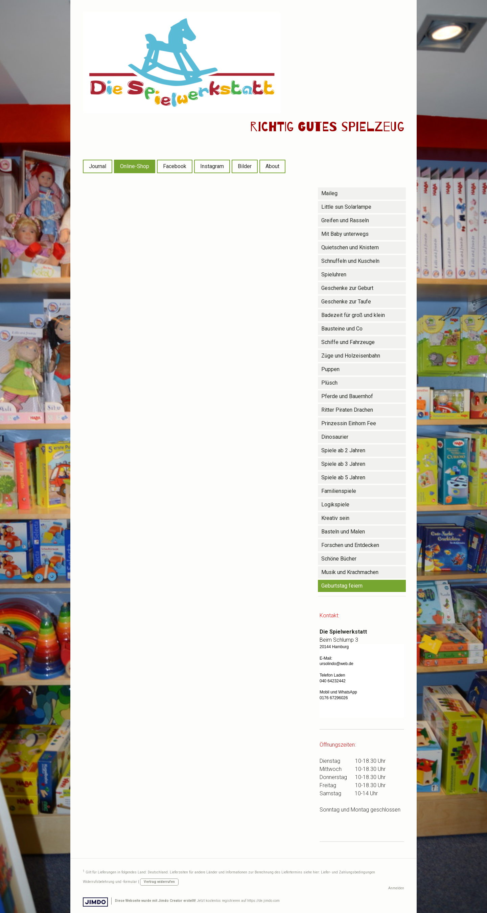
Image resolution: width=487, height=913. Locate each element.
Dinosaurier (334, 437)
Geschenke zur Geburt (347, 288)
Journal (97, 166)
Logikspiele (335, 504)
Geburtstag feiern (342, 586)
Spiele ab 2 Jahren (343, 450)
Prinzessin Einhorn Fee (348, 423)
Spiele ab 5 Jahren (343, 477)
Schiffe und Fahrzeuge (348, 342)
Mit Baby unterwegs (345, 234)
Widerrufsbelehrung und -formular (110, 882)
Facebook (174, 166)
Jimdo (95, 902)
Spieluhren (333, 274)
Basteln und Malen (343, 531)
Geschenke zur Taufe (346, 301)
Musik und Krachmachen (349, 572)
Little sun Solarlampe (346, 207)
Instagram (212, 166)
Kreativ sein (335, 518)
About (272, 166)
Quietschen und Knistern (350, 247)
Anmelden (396, 888)
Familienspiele (338, 491)
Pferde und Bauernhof (347, 396)
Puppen (330, 369)
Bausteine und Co (342, 328)
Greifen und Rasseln (345, 220)
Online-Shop (134, 166)
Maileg (329, 193)
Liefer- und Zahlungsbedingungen (348, 872)
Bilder (245, 166)
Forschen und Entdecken (350, 545)
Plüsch (329, 383)
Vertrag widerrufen (159, 882)
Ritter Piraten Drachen (347, 410)
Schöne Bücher (338, 558)
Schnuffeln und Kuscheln (350, 261)
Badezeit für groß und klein (353, 315)
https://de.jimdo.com (263, 900)
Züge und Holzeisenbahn (350, 355)
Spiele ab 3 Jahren (343, 464)
